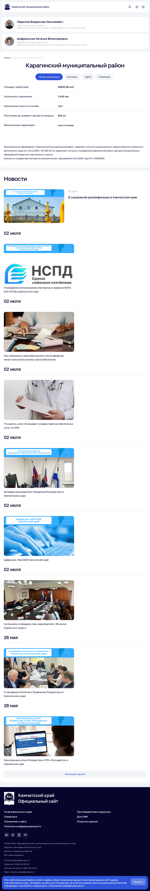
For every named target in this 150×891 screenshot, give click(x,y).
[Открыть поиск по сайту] (130, 7)
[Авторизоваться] (136, 7)
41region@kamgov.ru (20, 860)
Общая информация (49, 76)
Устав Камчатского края (18, 811)
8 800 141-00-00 (22, 864)
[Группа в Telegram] (12, 835)
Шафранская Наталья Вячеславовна (42, 38)
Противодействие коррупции (94, 811)
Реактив (28, 851)
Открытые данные (87, 821)
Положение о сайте (15, 821)
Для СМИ (82, 816)
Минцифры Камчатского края (27, 847)
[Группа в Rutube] (25, 835)
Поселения (104, 76)
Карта (88, 76)
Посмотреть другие (75, 774)
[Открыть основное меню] (143, 7)
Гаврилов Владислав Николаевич (40, 21)
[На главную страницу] (7, 7)
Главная (7, 58)
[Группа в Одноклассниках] (19, 835)
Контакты (72, 76)
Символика (10, 816)
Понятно (138, 881)
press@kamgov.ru (26, 872)
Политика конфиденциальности (22, 826)
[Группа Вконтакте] (6, 835)
